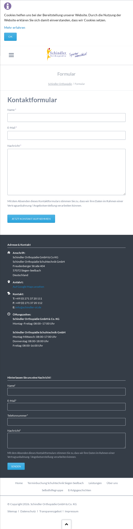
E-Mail (13, 127)
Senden (16, 466)
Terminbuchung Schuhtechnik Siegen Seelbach (56, 483)
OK (10, 36)
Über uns (112, 483)
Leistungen (95, 483)
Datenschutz (28, 511)
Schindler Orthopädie (60, 83)
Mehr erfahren (14, 27)
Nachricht (14, 145)
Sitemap (12, 511)
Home (19, 483)
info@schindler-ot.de (28, 307)
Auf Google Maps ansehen (28, 286)
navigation (11, 55)
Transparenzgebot (50, 511)
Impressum (71, 511)
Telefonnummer (17, 415)
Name (13, 110)
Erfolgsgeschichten (79, 490)
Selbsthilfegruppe (52, 490)
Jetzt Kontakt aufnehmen (31, 218)
